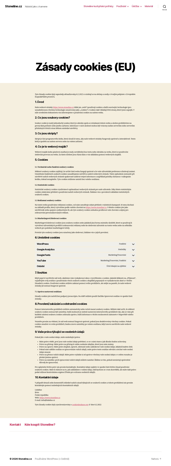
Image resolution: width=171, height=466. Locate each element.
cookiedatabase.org (80, 405)
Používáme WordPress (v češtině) (52, 459)
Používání (121, 6)
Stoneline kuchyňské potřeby (98, 6)
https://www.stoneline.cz (63, 107)
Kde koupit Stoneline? (40, 424)
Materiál (149, 6)
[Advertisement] (86, 41)
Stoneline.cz (13, 6)
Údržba (135, 6)
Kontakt (15, 424)
